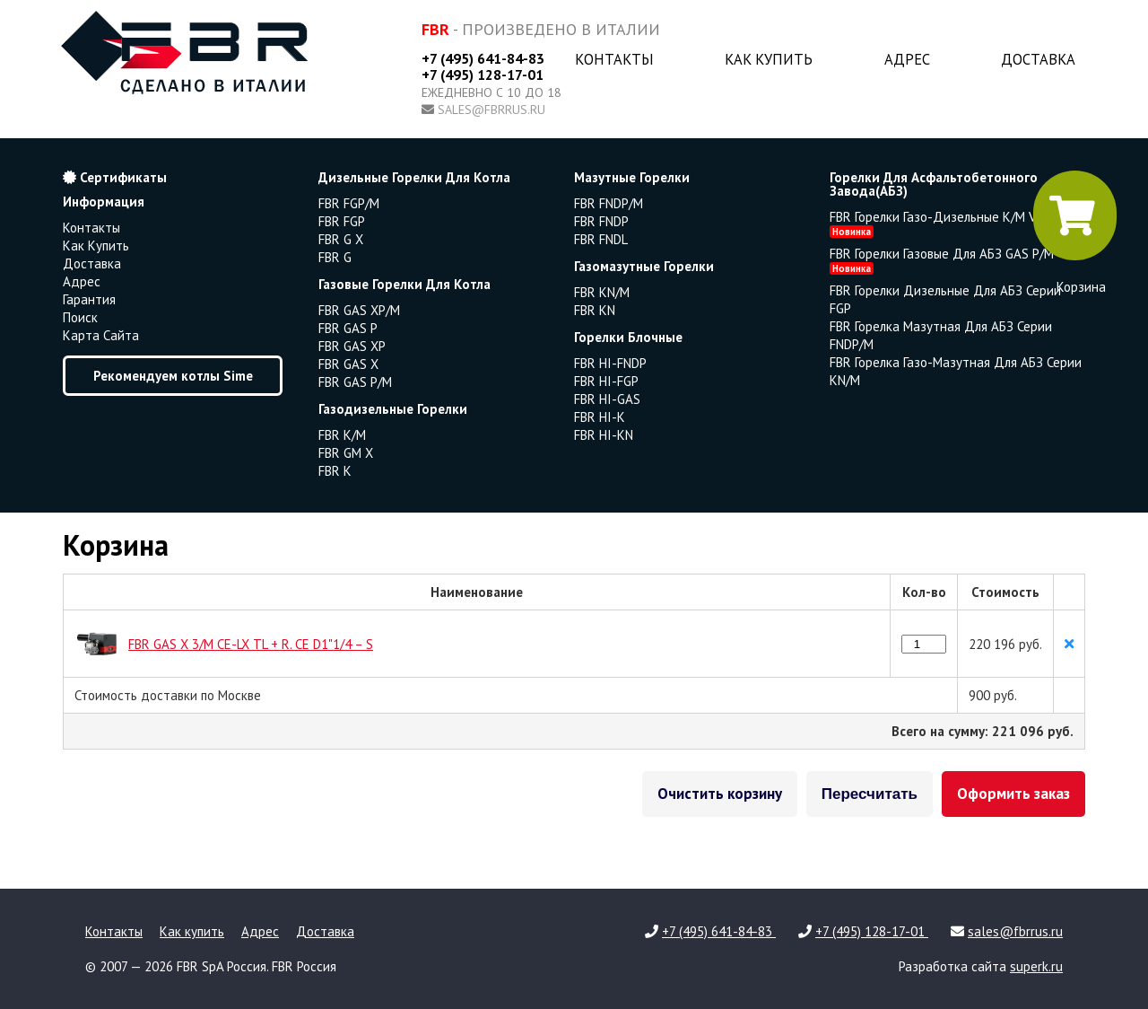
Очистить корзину (719, 793)
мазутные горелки (632, 177)
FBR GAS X (348, 364)
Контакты (614, 59)
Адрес (907, 59)
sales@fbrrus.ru (491, 109)
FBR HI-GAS (607, 399)
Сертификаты (115, 177)
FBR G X (340, 239)
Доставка (1038, 59)
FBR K (335, 470)
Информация (103, 201)
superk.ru (1036, 966)
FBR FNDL (601, 239)
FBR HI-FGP (606, 381)
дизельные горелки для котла (414, 177)
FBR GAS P (348, 328)
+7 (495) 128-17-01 (483, 74)
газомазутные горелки (644, 266)
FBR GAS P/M (355, 381)
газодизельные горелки (392, 409)
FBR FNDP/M (608, 203)
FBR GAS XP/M (359, 310)
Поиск (80, 317)
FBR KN (594, 310)
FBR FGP (341, 221)
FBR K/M (342, 434)
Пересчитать (870, 794)
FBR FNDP (601, 221)
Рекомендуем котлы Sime (173, 375)
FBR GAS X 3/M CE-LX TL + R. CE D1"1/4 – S (250, 644)
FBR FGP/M (348, 203)
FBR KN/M (602, 292)
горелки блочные (628, 337)
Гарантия (89, 299)
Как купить (769, 59)
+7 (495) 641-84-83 (483, 58)
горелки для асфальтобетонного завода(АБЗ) (934, 184)
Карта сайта (101, 335)
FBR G (335, 257)
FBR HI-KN (603, 434)
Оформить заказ (1013, 793)
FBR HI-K (599, 417)
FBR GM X (345, 452)
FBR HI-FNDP (610, 363)
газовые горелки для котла (404, 284)
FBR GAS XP (352, 346)
